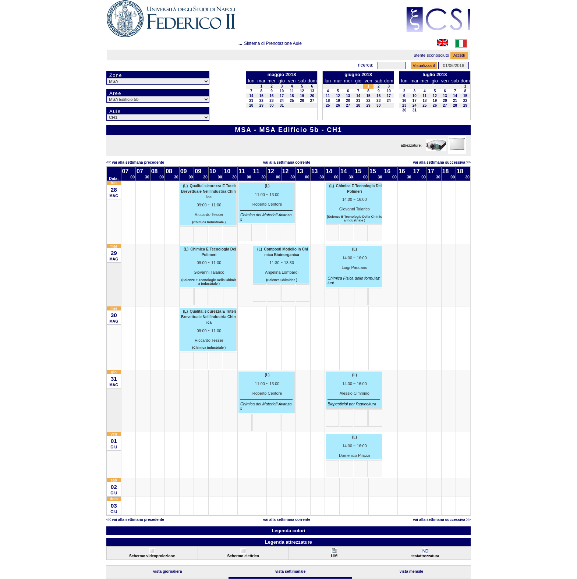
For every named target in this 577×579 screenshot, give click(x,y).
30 (271, 105)
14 (251, 96)
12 (302, 91)
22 (261, 101)
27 (312, 101)
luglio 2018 (434, 74)
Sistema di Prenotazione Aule (273, 43)
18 (292, 96)
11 (292, 91)
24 (282, 101)
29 (261, 105)
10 (282, 91)
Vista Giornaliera (167, 571)
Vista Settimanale (290, 571)
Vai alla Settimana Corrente (287, 162)
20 (312, 96)
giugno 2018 (358, 74)
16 (271, 96)
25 (292, 101)
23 (271, 101)
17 (282, 96)
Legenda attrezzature (288, 542)
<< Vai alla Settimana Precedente (135, 162)
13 (312, 91)
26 (302, 101)
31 (282, 105)
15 (261, 96)
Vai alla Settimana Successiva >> (442, 162)
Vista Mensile (411, 571)
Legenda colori (288, 530)
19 (302, 96)
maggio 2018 (282, 74)
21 (251, 101)
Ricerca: (366, 65)
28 (251, 105)
